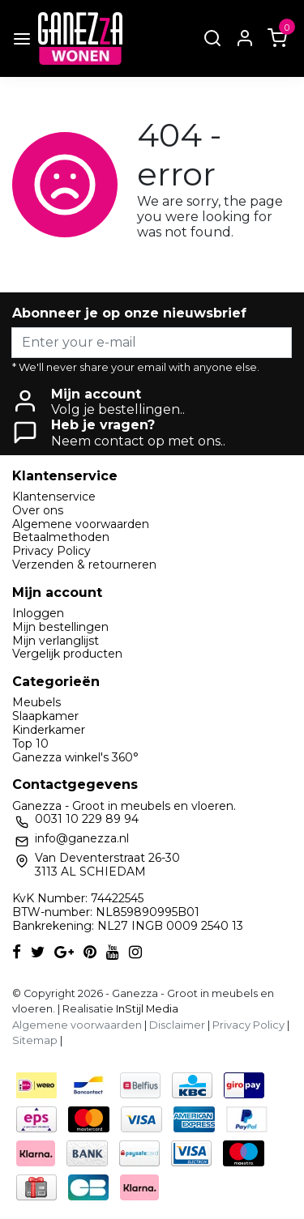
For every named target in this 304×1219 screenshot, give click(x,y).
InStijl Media (145, 1009)
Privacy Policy (51, 550)
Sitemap (35, 1040)
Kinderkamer (48, 729)
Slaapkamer (45, 716)
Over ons (37, 510)
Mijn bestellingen (60, 627)
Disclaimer (177, 1025)
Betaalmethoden (60, 537)
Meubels (36, 702)
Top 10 (30, 743)
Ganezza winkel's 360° (75, 757)
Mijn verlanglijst (55, 640)
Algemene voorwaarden (80, 524)
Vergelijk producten (67, 653)
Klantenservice (54, 496)
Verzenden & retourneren (84, 564)
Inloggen (38, 613)
